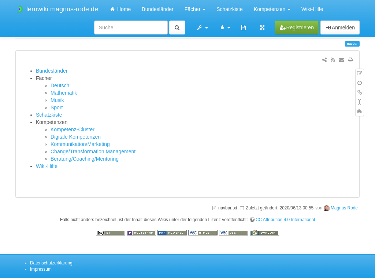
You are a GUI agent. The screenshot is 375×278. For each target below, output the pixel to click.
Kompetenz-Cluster (72, 129)
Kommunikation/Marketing (80, 144)
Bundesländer (157, 9)
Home (120, 9)
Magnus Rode (344, 208)
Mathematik (64, 93)
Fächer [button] (195, 9)
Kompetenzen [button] (272, 9)
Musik (57, 100)
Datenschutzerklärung (51, 263)
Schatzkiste (229, 9)
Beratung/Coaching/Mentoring (85, 159)
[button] (202, 27)
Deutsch (60, 85)
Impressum (41, 269)
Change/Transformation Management (93, 151)
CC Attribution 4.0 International (285, 219)
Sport (57, 107)
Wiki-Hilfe (312, 9)
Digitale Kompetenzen (76, 137)
